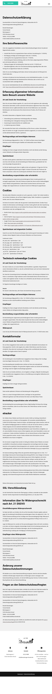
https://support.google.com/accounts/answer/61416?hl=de (26, 221)
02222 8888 (26, 654)
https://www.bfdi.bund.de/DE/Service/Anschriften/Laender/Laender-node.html (24, 87)
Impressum (20, 674)
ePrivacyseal (39, 448)
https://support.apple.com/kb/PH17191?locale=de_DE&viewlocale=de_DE (25, 225)
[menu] (49, 4)
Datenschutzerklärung (29, 674)
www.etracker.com (7, 420)
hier (34, 483)
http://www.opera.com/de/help (15, 223)
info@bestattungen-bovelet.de (26, 657)
